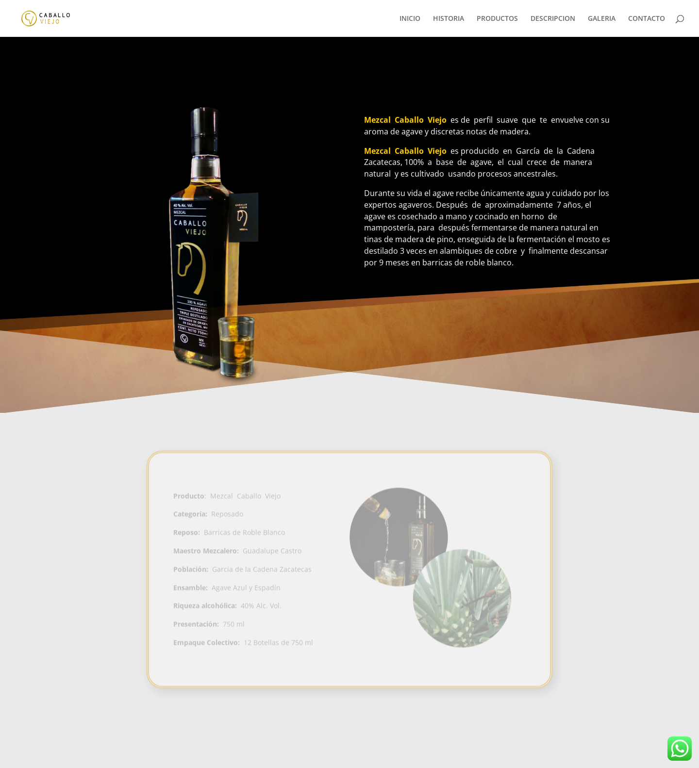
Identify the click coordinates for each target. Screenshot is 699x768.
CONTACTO (646, 19)
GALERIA (602, 19)
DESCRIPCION (553, 19)
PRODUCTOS (497, 19)
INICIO (409, 19)
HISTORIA (448, 19)
